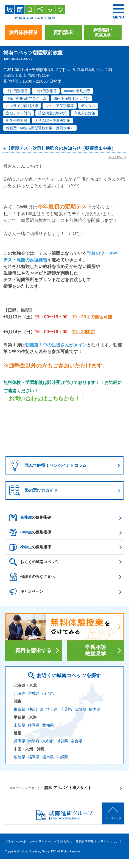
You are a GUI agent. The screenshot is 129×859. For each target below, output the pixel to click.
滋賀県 (62, 741)
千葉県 (66, 709)
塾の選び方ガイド (33, 490)
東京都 (19, 709)
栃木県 (94, 709)
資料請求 (63, 32)
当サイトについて (109, 841)
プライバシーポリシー (20, 841)
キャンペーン (26, 591)
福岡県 (34, 757)
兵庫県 (19, 741)
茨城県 (80, 709)
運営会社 (66, 841)
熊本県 (48, 757)
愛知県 (48, 725)
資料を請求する (33, 650)
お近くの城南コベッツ (34, 562)
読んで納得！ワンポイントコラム (46, 465)
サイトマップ (47, 841)
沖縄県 (62, 757)
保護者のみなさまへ (32, 577)
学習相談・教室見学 (103, 32)
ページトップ (113, 818)
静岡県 (34, 725)
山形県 (48, 693)
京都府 (48, 741)
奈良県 (76, 741)
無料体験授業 (23, 32)
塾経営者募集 (85, 841)
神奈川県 (35, 709)
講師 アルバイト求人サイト (51, 787)
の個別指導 (30, 517)
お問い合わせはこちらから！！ (47, 398)
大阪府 (34, 741)
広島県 (19, 757)
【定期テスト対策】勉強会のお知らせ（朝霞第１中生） (61, 148)
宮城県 (34, 693)
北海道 (19, 693)
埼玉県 (52, 709)
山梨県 (19, 725)
